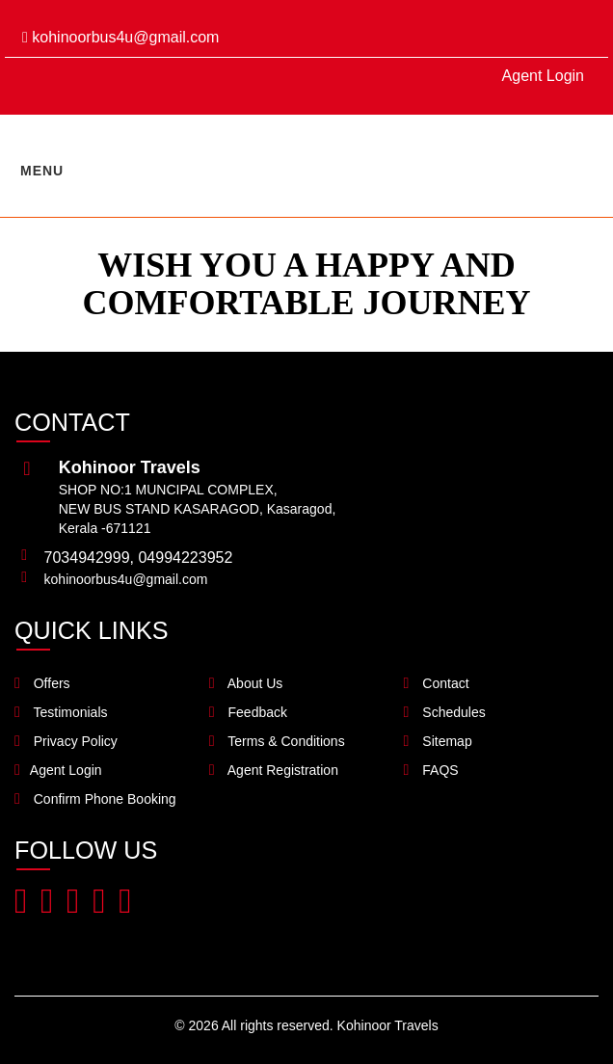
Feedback (248, 712)
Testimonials (61, 712)
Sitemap (438, 741)
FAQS (431, 770)
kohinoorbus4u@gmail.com (120, 37)
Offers (42, 683)
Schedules (445, 712)
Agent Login (543, 75)
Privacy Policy (66, 741)
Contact (436, 683)
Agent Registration (273, 770)
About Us (246, 683)
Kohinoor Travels (388, 1025)
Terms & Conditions (277, 741)
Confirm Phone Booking (95, 799)
